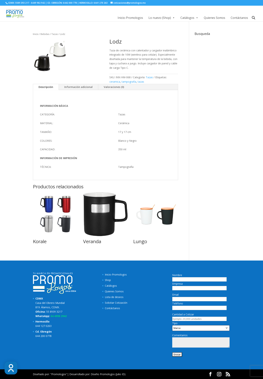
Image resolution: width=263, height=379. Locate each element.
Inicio (36, 34)
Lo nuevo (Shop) (161, 17)
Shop (108, 280)
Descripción (46, 87)
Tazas (55, 34)
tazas (141, 81)
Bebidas (45, 34)
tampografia (129, 81)
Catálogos (189, 17)
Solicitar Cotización (116, 302)
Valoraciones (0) (114, 87)
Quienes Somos (214, 18)
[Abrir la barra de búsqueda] (253, 17)
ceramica (114, 81)
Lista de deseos (114, 297)
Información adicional (78, 87)
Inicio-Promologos (130, 18)
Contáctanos (239, 18)
